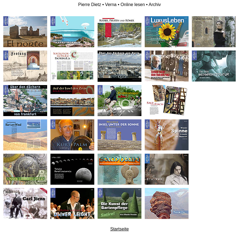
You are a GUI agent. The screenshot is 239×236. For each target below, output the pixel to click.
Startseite (119, 229)
